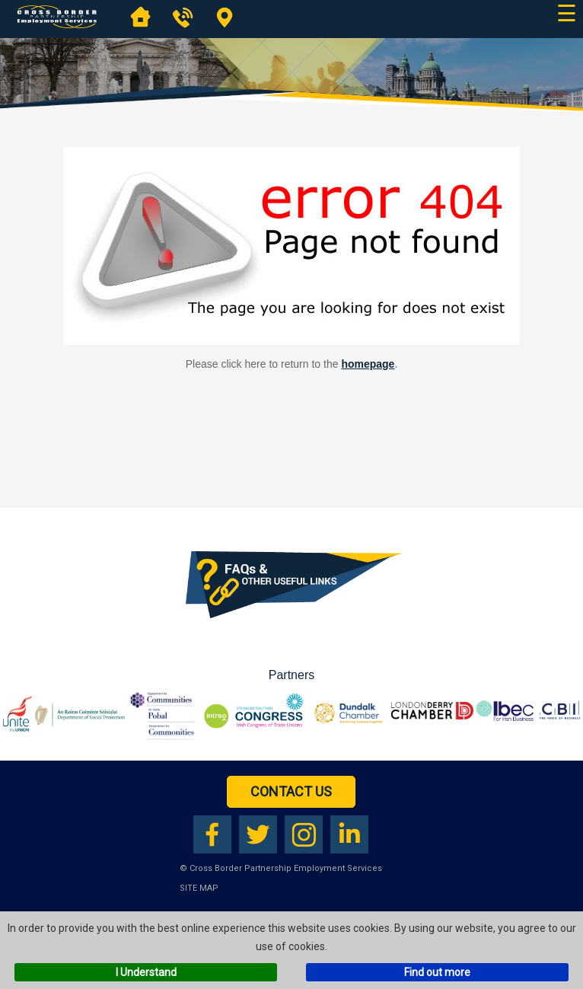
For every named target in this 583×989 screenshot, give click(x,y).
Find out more (437, 972)
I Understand (146, 972)
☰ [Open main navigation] (566, 13)
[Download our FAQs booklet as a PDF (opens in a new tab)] (291, 627)
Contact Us (291, 791)
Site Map (199, 888)
